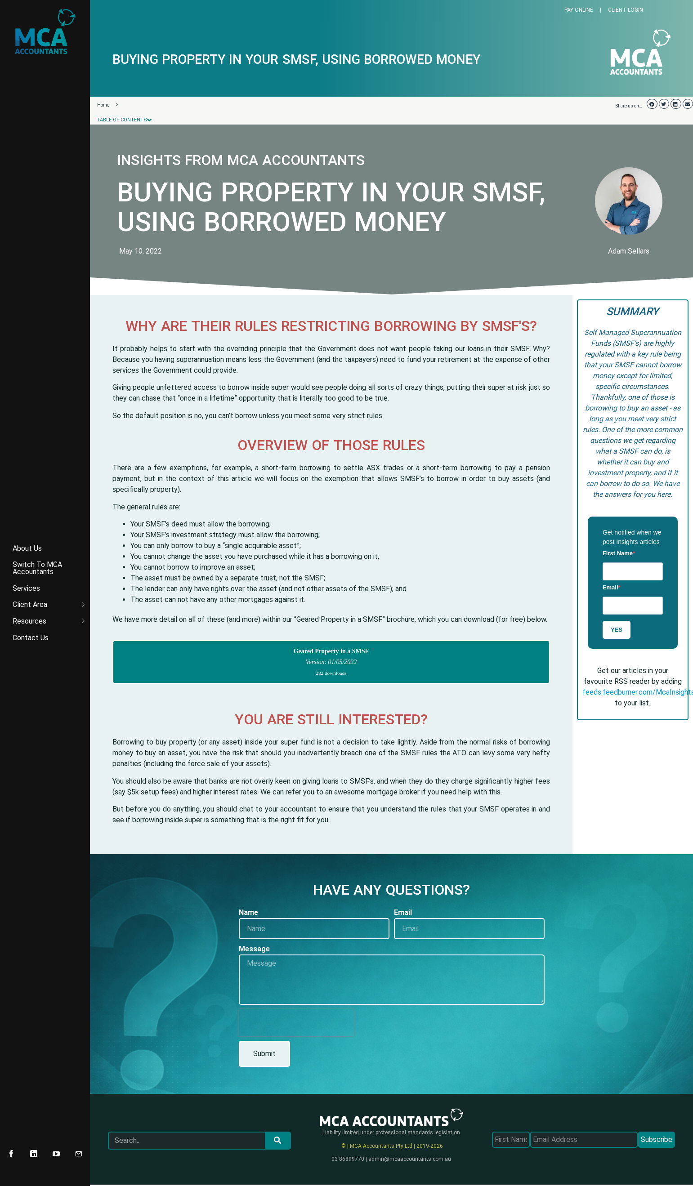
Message (254, 949)
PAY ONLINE (578, 10)
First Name (618, 553)
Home (107, 105)
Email (610, 587)
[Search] (277, 1140)
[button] (652, 104)
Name (248, 912)
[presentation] (296, 1022)
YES (616, 629)
